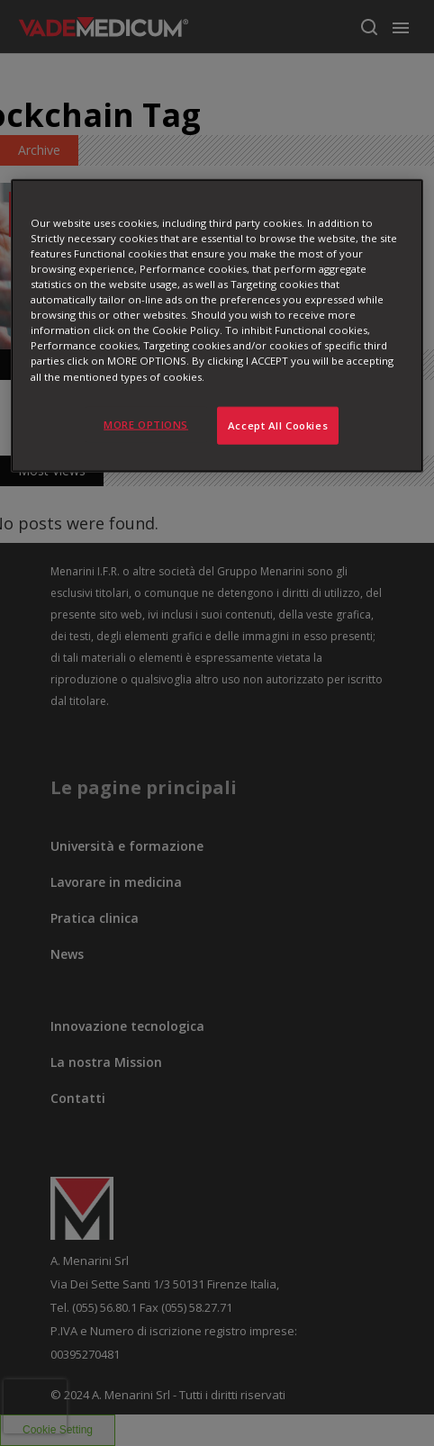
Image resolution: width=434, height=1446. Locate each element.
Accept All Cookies (278, 424)
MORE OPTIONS (146, 423)
